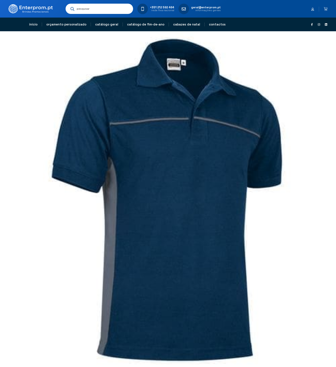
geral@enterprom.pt (206, 7)
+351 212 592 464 (162, 7)
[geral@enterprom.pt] (183, 9)
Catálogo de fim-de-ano (145, 24)
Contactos (217, 24)
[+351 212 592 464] (142, 9)
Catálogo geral (106, 24)
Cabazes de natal (186, 24)
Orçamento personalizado (66, 24)
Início (33, 24)
